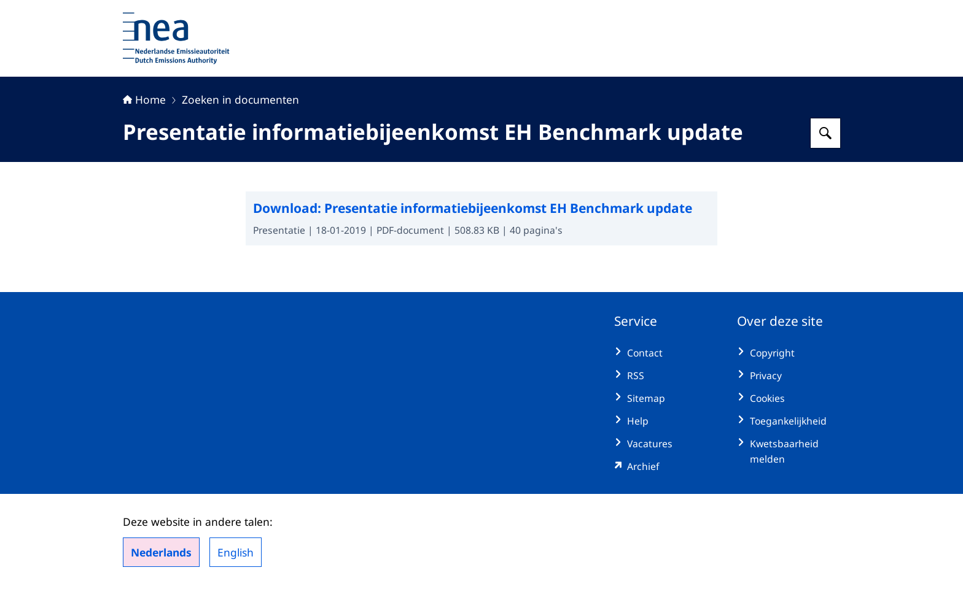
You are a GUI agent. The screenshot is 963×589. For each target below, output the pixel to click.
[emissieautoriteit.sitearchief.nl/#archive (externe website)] (665, 466)
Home (144, 99)
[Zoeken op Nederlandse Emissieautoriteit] (825, 133)
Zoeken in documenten (240, 99)
